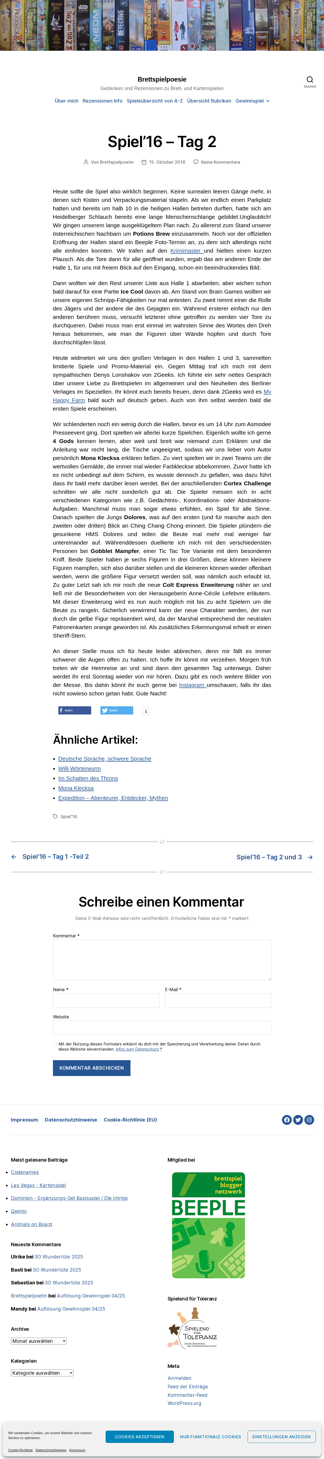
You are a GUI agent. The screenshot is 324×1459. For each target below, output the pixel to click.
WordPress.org (184, 1402)
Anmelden (179, 1378)
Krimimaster (187, 250)
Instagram (193, 685)
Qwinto (19, 1210)
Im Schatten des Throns (88, 778)
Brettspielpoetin (117, 162)
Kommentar (66, 935)
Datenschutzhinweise (50, 1450)
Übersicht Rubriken (209, 101)
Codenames (24, 1171)
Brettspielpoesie (162, 79)
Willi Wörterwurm (80, 768)
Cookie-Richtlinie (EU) (130, 1119)
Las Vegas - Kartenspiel (37, 1184)
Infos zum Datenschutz (137, 1048)
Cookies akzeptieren (140, 1436)
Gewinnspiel (250, 101)
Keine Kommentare (220, 162)
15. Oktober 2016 (167, 162)
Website (61, 1016)
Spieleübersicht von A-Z (155, 101)
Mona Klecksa (76, 788)
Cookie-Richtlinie (20, 1450)
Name (61, 989)
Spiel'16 (69, 816)
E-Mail (173, 989)
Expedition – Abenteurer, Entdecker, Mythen (114, 797)
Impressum (77, 1450)
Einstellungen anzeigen (281, 1436)
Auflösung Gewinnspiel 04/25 (89, 1294)
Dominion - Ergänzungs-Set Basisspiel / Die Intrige (68, 1197)
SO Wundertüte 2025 (59, 1255)
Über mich (66, 101)
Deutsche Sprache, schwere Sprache (105, 758)
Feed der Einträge (188, 1386)
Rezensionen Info (103, 101)
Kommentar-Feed (187, 1394)
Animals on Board (31, 1223)
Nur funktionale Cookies (210, 1436)
